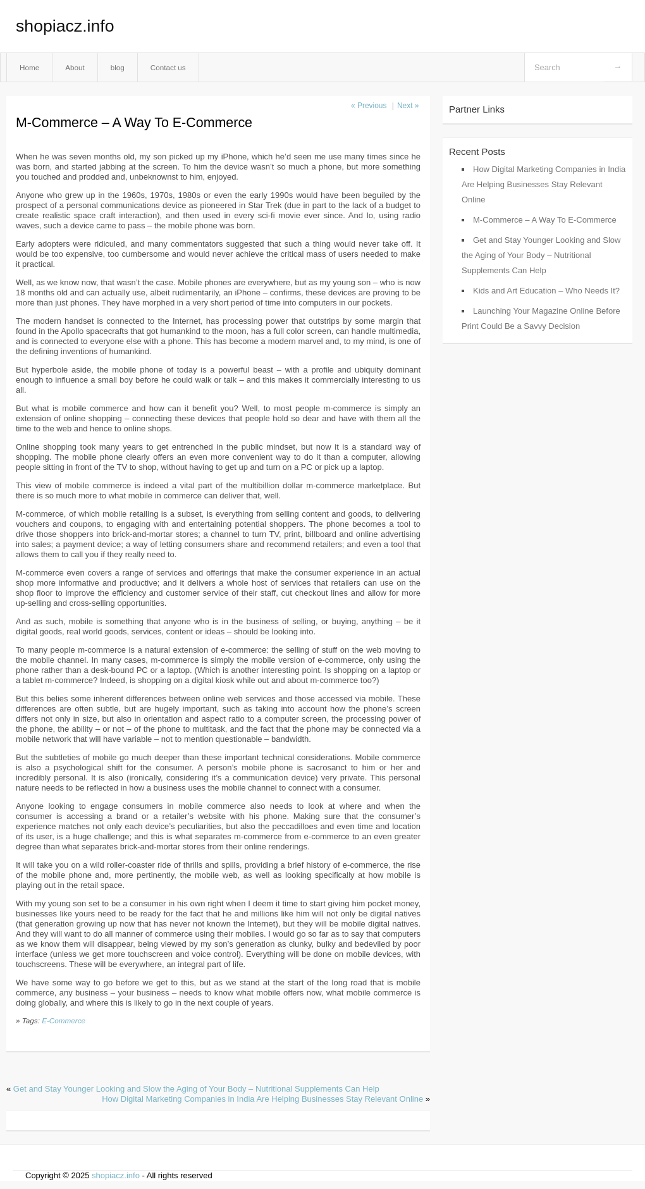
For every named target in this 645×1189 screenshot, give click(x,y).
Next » (408, 105)
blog (118, 67)
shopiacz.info (65, 25)
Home (29, 67)
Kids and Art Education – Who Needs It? (546, 290)
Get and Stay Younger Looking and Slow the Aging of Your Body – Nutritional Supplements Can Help (196, 1089)
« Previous (368, 105)
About (75, 67)
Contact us (168, 67)
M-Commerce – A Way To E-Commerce (545, 220)
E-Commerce (63, 1020)
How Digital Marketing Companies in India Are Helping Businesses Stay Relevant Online (262, 1099)
